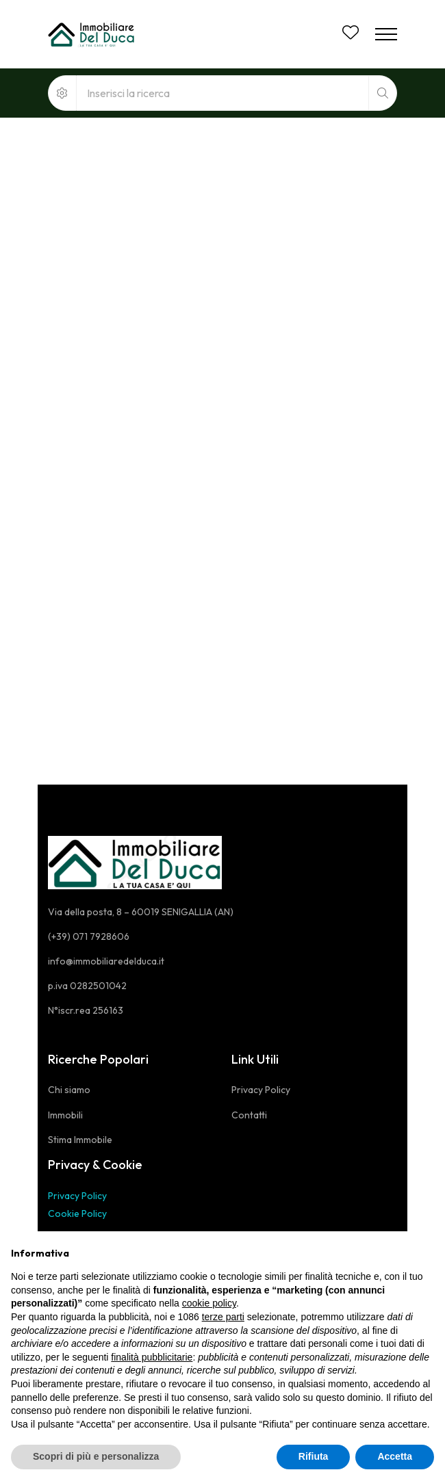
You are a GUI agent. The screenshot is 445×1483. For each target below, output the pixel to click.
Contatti (249, 1115)
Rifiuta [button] (313, 1456)
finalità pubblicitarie (151, 1357)
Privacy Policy (77, 1196)
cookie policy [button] (209, 1303)
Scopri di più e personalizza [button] (96, 1456)
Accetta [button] (394, 1456)
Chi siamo (69, 1090)
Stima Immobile (80, 1139)
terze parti (223, 1316)
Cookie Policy (77, 1213)
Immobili (65, 1115)
